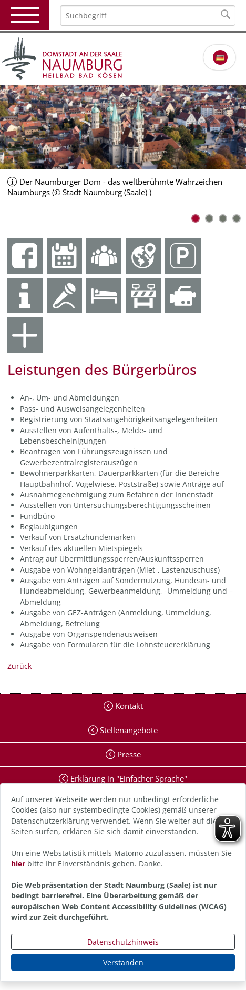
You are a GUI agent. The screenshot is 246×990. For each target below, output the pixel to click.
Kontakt (128, 706)
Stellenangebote (128, 730)
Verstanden (123, 962)
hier (18, 863)
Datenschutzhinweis (123, 942)
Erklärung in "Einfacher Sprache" (127, 778)
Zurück (19, 666)
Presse (128, 754)
